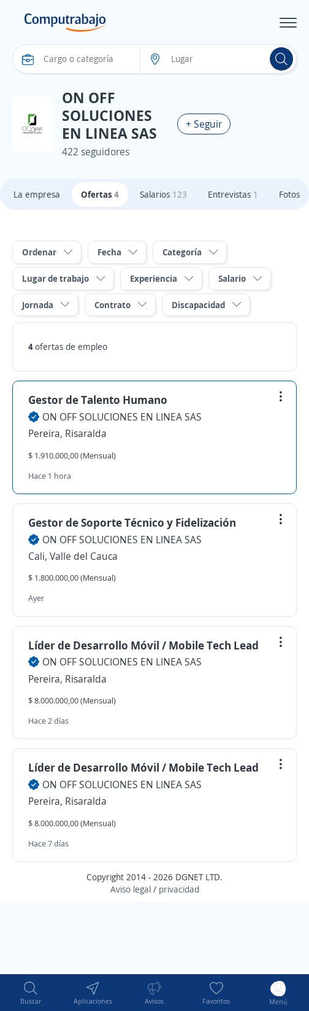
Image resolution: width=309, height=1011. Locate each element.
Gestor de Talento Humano (97, 399)
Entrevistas (233, 194)
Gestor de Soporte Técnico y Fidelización (132, 522)
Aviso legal (130, 889)
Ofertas (100, 194)
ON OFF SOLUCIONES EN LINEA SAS (122, 417)
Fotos (289, 194)
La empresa (36, 194)
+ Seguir (204, 124)
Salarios (163, 194)
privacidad (179, 889)
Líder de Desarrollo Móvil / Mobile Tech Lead (143, 645)
